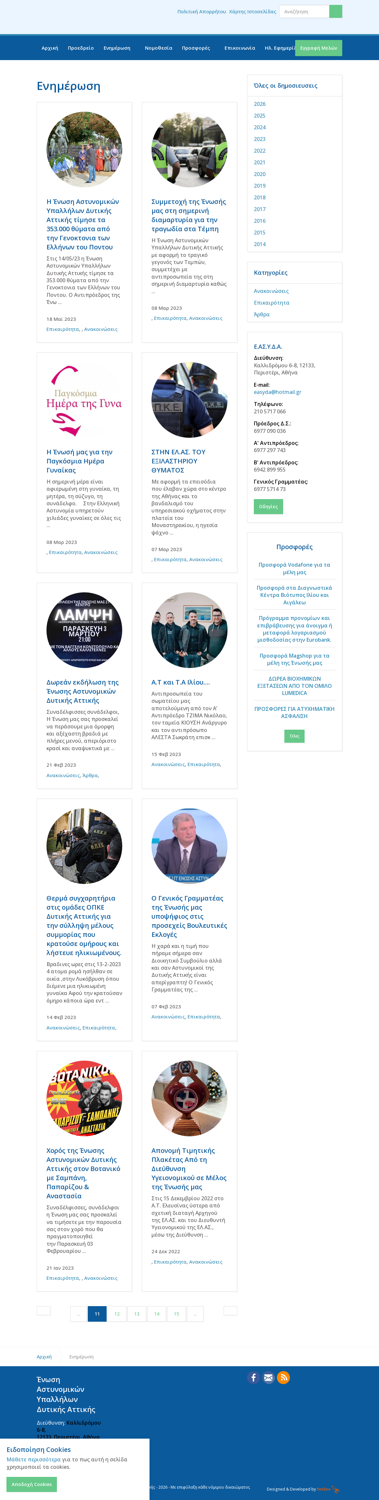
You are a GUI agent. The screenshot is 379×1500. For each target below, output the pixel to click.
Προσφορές (196, 47)
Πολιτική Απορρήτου (201, 11)
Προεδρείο (81, 47)
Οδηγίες (268, 506)
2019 (260, 185)
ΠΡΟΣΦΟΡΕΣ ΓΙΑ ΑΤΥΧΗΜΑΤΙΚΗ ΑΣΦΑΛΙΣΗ (295, 712)
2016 (260, 220)
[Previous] (43, 1310)
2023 (260, 139)
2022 (260, 150)
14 (156, 1314)
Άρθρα (90, 775)
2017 (260, 209)
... (78, 1314)
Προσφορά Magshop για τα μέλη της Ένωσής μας (295, 659)
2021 (260, 162)
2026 (260, 103)
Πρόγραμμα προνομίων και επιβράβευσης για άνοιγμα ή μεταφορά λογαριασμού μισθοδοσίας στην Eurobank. (294, 628)
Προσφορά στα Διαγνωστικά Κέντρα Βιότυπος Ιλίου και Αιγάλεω (294, 595)
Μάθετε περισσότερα (34, 1459)
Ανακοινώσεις (101, 329)
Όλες (294, 736)
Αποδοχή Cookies (32, 1484)
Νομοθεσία (158, 47)
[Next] (230, 1310)
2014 (260, 244)
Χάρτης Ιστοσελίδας (252, 11)
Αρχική (50, 47)
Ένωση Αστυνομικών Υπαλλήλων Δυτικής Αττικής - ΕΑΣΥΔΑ (77, 17)
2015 (260, 232)
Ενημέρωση (117, 47)
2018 (260, 197)
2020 (260, 174)
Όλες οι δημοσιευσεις (286, 85)
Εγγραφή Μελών (318, 48)
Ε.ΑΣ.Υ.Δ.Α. (270, 346)
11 (101, 1313)
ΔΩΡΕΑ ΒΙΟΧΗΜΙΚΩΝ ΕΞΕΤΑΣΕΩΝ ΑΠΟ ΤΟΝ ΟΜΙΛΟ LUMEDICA (294, 686)
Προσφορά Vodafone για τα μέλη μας (294, 568)
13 (136, 1314)
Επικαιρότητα (62, 329)
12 (117, 1314)
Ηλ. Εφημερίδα (282, 47)
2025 (260, 115)
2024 (260, 127)
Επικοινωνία (240, 47)
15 (176, 1314)
